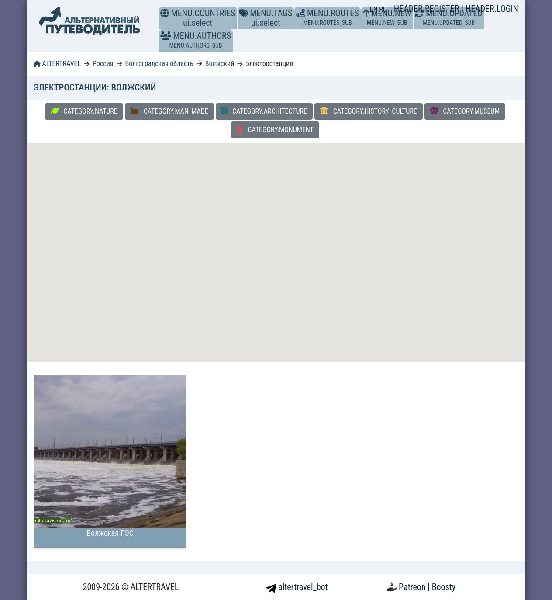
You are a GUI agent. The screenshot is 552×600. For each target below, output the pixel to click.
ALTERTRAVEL (57, 63)
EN (375, 9)
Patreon (413, 587)
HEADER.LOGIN (492, 8)
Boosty (443, 587)
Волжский (220, 63)
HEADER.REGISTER (427, 8)
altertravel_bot (297, 587)
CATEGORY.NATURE (84, 111)
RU (382, 9)
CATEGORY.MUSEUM (465, 111)
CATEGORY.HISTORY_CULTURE (368, 111)
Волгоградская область (159, 63)
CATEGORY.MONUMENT (275, 129)
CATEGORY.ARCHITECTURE (264, 111)
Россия (103, 63)
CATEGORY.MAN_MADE (169, 111)
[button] (165, 35)
